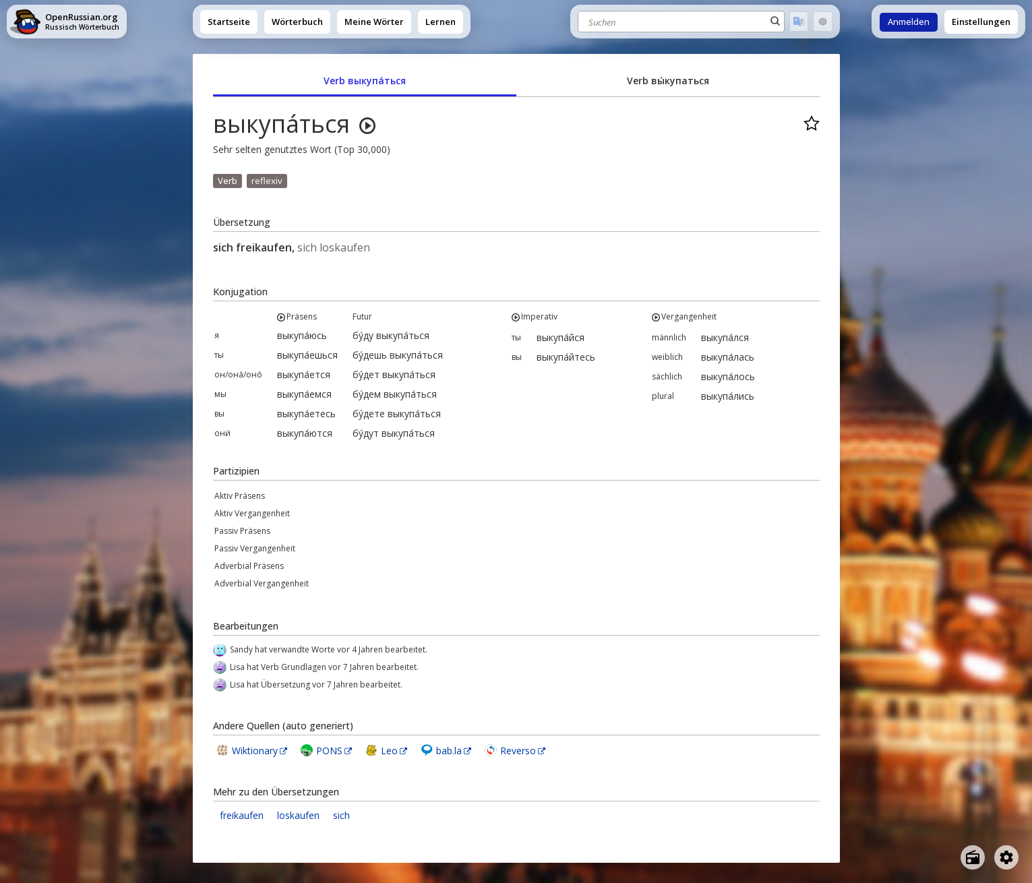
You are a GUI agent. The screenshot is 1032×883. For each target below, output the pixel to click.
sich (341, 815)
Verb (227, 181)
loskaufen (298, 815)
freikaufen (242, 815)
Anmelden (909, 22)
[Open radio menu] (973, 857)
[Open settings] (1006, 857)
